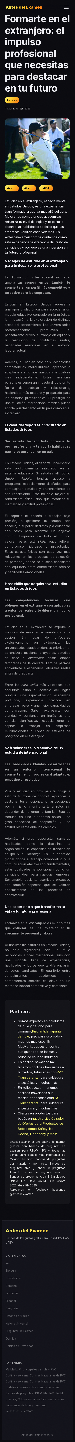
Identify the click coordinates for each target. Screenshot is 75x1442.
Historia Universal (17, 1323)
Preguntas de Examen (19, 1331)
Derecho (11, 1285)
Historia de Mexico (17, 1316)
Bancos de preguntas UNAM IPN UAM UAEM (34, 1393)
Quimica (11, 1338)
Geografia (12, 1308)
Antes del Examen (24, 7)
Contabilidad (14, 1278)
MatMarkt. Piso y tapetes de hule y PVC (31, 1369)
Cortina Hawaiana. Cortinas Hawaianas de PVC (36, 1375)
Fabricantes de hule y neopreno (26, 1405)
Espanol (11, 1300)
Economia (12, 1293)
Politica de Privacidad (19, 1346)
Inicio (9, 1263)
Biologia (11, 1270)
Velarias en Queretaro (20, 1411)
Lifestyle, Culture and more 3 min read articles (35, 1399)
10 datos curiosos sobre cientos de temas (32, 1387)
